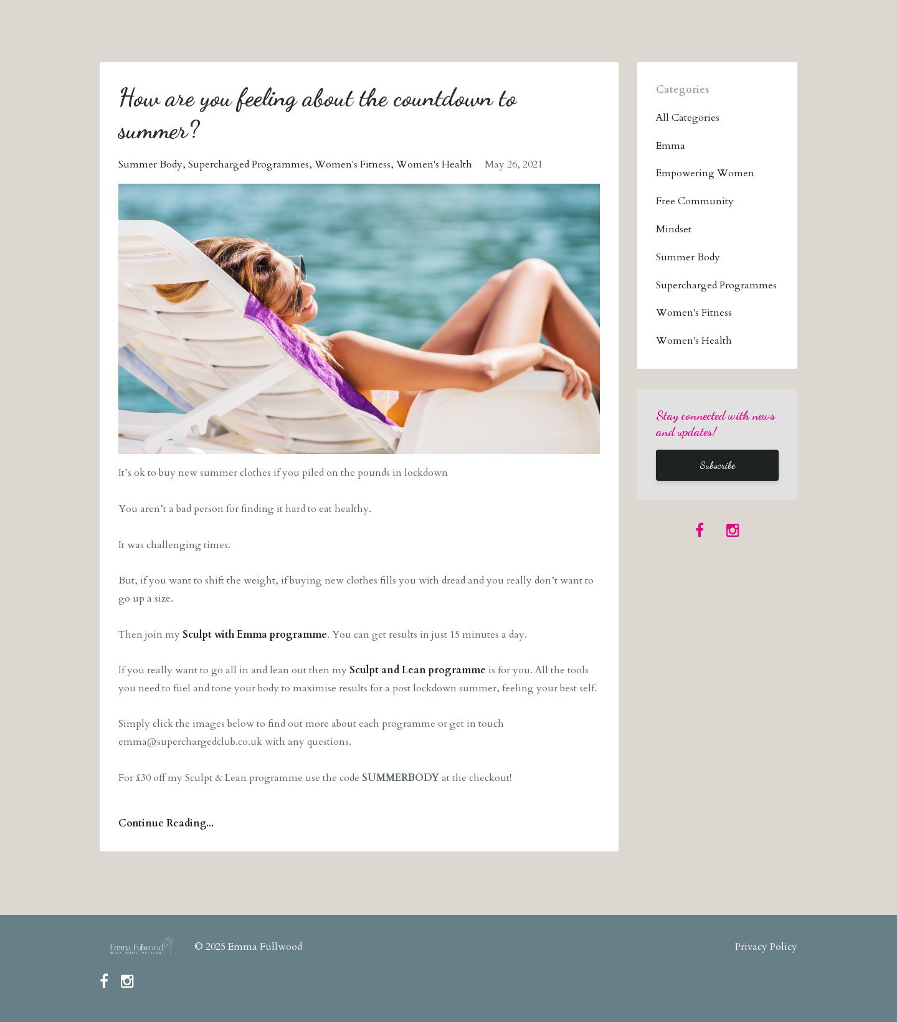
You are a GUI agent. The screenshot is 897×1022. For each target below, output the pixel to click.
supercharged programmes (248, 164)
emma (670, 146)
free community (695, 201)
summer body (150, 164)
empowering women (705, 173)
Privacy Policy (766, 946)
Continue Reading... (166, 823)
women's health (434, 164)
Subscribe (717, 465)
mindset (673, 229)
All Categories (687, 118)
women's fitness (353, 164)
